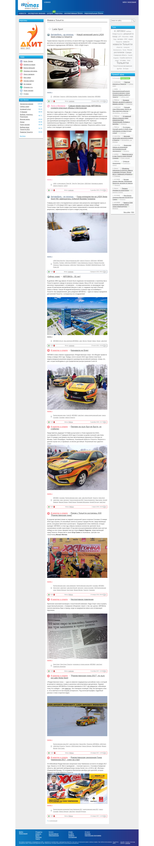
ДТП (120, 36)
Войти (21, 832)
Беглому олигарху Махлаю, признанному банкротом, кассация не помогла (122, 181)
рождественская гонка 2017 (90, 809)
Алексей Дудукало (81, 811)
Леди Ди (74, 183)
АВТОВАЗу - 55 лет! (71, 277)
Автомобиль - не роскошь (62, 35)
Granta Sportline (82, 96)
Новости (38, 834)
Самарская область (120, 55)
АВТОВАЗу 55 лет (58, 341)
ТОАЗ (128, 60)
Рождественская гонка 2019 (84, 585)
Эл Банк (125, 69)
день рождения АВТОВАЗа (71, 341)
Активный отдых (25, 109)
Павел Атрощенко (64, 265)
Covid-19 (68, 415)
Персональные (54, 835)
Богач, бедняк (28, 61)
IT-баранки (23, 112)
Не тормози (27, 84)
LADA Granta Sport (76, 746)
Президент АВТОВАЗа (93, 744)
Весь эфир (127, 212)
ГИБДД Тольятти (117, 34)
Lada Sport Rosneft (87, 498)
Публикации (116, 78)
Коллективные (53, 834)
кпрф (131, 36)
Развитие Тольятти (26, 132)
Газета (37, 839)
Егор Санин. (61, 748)
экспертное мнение (36, 13)
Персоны (38, 837)
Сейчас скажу (24, 106)
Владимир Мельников (83, 502)
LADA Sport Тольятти (59, 746)
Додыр (22, 122)
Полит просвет (28, 90)
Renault (89, 341)
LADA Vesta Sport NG (59, 260)
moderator (71, 101)
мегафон (120, 39)
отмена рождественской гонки (92, 415)
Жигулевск (125, 36)
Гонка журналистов (89, 500)
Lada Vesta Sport (74, 744)
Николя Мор (82, 744)
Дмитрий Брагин (96, 746)
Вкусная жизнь (25, 119)
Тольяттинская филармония (122, 66)
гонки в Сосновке (89, 588)
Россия (129, 50)
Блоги (37, 835)
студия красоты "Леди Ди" (64, 183)
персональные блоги (93, 13)
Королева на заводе (97, 183)
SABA (116, 89)
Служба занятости (126, 58)
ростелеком (119, 52)
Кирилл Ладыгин (61, 590)
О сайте (71, 834)
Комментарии (125, 78)
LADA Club (73, 265)
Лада (114, 39)
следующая (53, 821)
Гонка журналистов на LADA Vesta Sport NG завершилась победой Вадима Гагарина (79, 198)
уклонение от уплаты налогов (81, 664)
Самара (128, 52)
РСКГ (103, 265)
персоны (59, 13)
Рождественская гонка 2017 (61, 744)
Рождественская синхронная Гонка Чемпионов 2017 (67, 809)
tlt (115, 31)
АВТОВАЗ (97, 96)
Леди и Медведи (58, 106)
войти (125, 2)
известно (68, 688)
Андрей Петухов (94, 502)
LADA (54, 183)
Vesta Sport (102, 498)
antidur (116, 154)
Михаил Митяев (78, 590)
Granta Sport (90, 96)
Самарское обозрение (59, 666)
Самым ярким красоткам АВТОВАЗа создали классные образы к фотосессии (76, 107)
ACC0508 (117, 179)
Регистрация (23, 833)
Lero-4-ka (117, 136)
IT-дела (26, 94)
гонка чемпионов (71, 585)
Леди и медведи (29, 74)
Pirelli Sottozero (81, 265)
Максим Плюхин (63, 502)
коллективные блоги (73, 13)
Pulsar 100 (56, 267)
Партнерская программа (93, 835)
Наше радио (98, 500)
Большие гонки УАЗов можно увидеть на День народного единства (121, 109)
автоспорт (66, 500)
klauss (116, 168)
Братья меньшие (29, 68)
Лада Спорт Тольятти (66, 664)
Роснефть (56, 262)
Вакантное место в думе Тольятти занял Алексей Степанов (122, 156)
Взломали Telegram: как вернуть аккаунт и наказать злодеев (122, 102)
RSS (132, 212)
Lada (80, 341)
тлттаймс (123, 60)
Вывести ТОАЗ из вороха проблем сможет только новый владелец (122, 204)
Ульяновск (92, 590)
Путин (124, 50)
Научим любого (29, 81)
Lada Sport (104, 341)
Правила (71, 835)
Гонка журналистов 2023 (72, 260)
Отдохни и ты (28, 87)
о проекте (47, 2)
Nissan (98, 341)
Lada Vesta (56, 500)
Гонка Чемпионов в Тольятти (85, 262)
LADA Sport (56, 96)
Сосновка (61, 417)
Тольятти (62, 96)
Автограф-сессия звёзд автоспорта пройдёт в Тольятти (122, 138)
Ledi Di (65, 185)
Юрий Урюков (72, 502)
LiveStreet (127, 843)
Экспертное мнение (26, 104)
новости (22, 13)
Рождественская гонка (59, 415)
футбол (119, 69)
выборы (128, 31)
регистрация (132, 2)
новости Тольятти (58, 185)
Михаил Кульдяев (99, 262)
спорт (117, 60)
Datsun (94, 341)
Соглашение (72, 837)
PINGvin (70, 422)
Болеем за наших (29, 64)
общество (119, 47)
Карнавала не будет (80, 350)
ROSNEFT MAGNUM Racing (93, 265)
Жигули (85, 341)
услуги (50, 13)
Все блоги (23, 136)
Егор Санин (70, 590)
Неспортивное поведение (82, 599)
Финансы (123, 124)
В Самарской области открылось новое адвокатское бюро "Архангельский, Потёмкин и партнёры (121, 120)
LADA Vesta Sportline (71, 96)
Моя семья (27, 77)
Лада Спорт (80, 183)
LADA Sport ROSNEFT (70, 262)
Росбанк (61, 262)
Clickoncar (56, 265)
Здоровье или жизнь (30, 71)
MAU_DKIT (25, 48)
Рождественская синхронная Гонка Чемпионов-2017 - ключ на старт (76, 758)
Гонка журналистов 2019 (76, 500)
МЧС (126, 39)
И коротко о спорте (59, 350)
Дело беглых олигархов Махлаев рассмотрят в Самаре (122, 197)
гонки (61, 500)
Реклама (87, 834)
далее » (49, 92)
